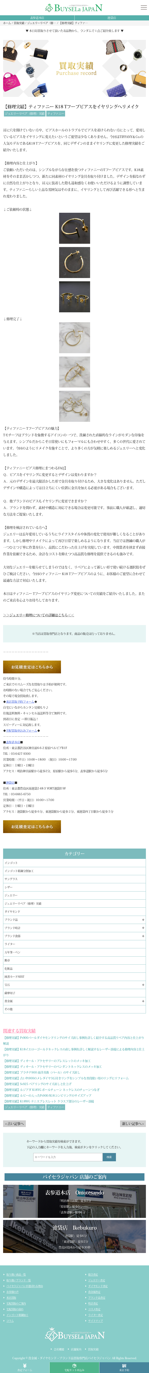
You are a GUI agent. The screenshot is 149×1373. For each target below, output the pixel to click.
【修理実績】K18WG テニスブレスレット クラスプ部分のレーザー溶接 (48, 1101)
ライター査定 (95, 1315)
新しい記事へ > (133, 1123)
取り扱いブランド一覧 (18, 1280)
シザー (8, 887)
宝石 (7, 984)
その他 (8, 1009)
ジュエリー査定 (96, 1280)
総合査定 (93, 1274)
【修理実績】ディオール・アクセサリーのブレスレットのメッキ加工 (47, 1060)
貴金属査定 (94, 1292)
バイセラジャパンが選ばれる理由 (24, 1286)
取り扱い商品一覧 (16, 1274)
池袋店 (111, 17)
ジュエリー (11, 895)
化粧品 (8, 968)
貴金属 (8, 1001)
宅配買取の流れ (14, 1309)
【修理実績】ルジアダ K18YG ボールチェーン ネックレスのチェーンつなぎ (51, 1089)
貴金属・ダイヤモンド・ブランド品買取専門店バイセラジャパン (69, 1358)
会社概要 (59, 1349)
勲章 (7, 960)
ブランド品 (11, 919)
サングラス (11, 879)
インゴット (11, 863)
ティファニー (55, 113)
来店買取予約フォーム (20, 701)
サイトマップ (95, 1321)
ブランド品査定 (96, 1297)
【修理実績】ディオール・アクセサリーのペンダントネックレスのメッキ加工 (52, 1066)
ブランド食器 (12, 936)
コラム (10, 1321)
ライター (10, 944)
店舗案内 (76, 1349)
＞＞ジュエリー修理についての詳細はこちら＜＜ (38, 615)
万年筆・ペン (12, 952)
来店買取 (11, 1297)
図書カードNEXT (14, 976)
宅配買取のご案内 (16, 1303)
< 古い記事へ (14, 1123)
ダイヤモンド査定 (98, 1286)
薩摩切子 (10, 993)
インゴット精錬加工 (17, 1315)
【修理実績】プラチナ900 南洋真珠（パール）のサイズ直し (41, 1072)
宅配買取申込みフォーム (21, 730)
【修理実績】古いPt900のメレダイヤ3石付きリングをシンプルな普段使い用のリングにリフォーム (66, 1078)
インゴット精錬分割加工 (19, 871)
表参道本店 (37, 17)
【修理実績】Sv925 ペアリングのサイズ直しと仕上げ (37, 1084)
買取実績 (93, 1349)
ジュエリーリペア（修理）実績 (24, 113)
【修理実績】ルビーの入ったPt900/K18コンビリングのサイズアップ (47, 1095)
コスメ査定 (94, 1309)
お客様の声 (12, 1292)
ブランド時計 (12, 928)
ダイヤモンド (12, 911)
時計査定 (93, 1303)
